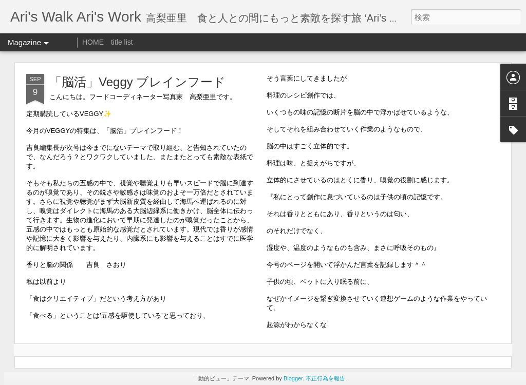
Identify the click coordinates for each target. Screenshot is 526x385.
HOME (93, 42)
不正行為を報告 (325, 378)
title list (122, 42)
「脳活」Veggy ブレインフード (137, 82)
